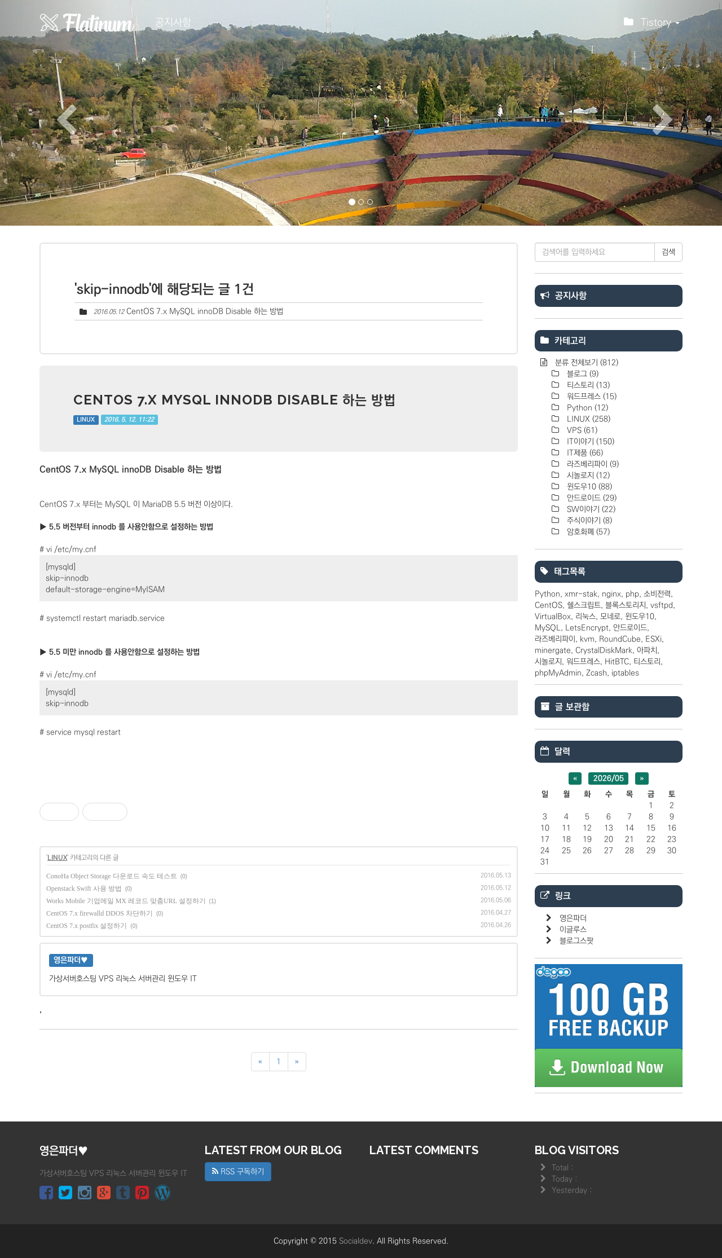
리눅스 (585, 616)
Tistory (652, 25)
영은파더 (573, 918)
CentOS (548, 605)
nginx (611, 594)
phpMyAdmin (558, 673)
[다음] (297, 1061)
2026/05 (608, 778)
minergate (553, 650)
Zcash (596, 673)
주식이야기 (588, 520)
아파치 (647, 650)
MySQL (548, 627)
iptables (625, 673)
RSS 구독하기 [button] (238, 1171)
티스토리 (587, 385)
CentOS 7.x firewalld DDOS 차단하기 (99, 913)
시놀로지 (587, 475)
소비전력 (657, 594)
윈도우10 (588, 486)
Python (586, 407)
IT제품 (584, 453)
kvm (587, 639)
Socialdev (355, 1241)
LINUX (86, 419)
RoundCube (620, 639)
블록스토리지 (625, 605)
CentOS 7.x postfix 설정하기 (86, 926)
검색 (668, 252)
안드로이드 (591, 498)
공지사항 (173, 22)
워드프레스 (591, 396)
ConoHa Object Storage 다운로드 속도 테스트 (111, 876)
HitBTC (617, 661)
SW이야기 (590, 509)
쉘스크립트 (584, 605)
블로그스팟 (576, 940)
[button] (54, 113)
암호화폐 (587, 531)
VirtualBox (553, 616)
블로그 (581, 374)
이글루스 (573, 929)
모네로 (610, 616)
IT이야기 (589, 441)
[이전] (260, 1061)
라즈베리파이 (592, 464)
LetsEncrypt (587, 627)
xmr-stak (581, 594)
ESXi (653, 639)
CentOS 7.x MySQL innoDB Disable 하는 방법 (204, 311)
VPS (581, 430)
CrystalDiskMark (603, 650)
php (632, 594)
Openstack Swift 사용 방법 (84, 888)
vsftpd (661, 605)
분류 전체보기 (585, 362)
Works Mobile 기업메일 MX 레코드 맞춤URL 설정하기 (126, 901)
